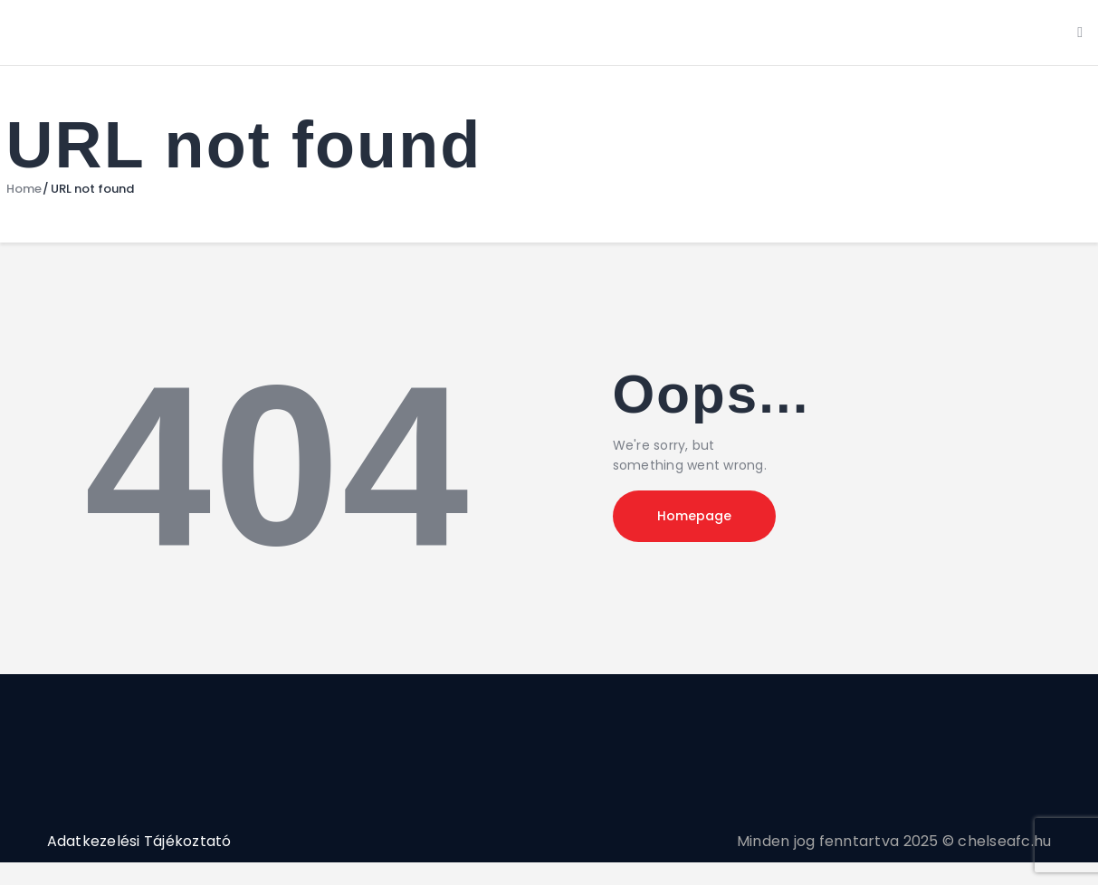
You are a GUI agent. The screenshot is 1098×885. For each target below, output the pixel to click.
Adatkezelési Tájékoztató (139, 841)
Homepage (694, 516)
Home (24, 189)
